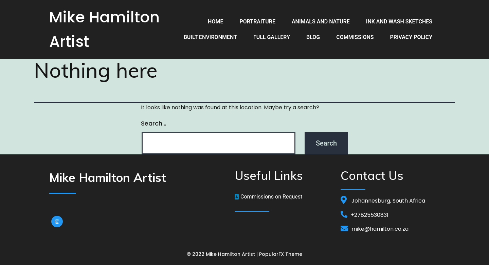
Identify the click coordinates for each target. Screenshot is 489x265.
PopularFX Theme (280, 254)
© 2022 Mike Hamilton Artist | (223, 254)
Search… (153, 123)
